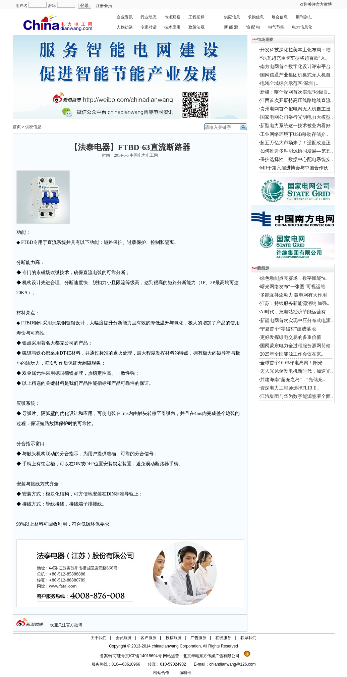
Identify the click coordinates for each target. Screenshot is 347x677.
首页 (17, 126)
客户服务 (148, 637)
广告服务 (198, 637)
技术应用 (172, 27)
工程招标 (196, 17)
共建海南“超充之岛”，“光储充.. (292, 379)
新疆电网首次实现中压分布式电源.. (296, 320)
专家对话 (148, 27)
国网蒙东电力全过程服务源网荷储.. (296, 345)
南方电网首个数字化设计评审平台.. (296, 66)
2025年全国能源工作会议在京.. (292, 354)
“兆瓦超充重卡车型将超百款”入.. (294, 58)
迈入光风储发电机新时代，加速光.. (296, 371)
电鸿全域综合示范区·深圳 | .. (289, 83)
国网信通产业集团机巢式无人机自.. (296, 74)
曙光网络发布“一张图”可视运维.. (294, 286)
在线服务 (223, 637)
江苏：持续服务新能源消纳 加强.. (295, 303)
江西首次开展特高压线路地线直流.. (296, 100)
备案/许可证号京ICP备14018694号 (131, 656)
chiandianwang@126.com (232, 664)
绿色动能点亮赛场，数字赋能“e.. (294, 278)
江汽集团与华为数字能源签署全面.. (296, 396)
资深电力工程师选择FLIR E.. (289, 387)
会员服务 (124, 637)
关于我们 (99, 637)
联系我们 (248, 637)
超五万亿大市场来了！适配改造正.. (296, 142)
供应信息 (232, 17)
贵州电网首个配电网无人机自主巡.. (296, 108)
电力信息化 (302, 27)
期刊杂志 (304, 17)
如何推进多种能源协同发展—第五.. (296, 151)
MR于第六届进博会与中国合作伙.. (295, 167)
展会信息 (280, 17)
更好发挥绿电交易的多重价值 (290, 337)
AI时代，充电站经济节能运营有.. (294, 311)
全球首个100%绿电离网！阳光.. (292, 362)
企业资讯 (125, 17)
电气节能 (276, 27)
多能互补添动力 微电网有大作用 (293, 295)
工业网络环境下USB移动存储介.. (294, 134)
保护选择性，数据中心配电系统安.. (296, 159)
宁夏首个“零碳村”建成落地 (288, 328)
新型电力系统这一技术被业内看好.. (296, 125)
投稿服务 (174, 637)
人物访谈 (125, 27)
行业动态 (148, 17)
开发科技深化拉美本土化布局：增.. (296, 49)
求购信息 (256, 17)
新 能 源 (231, 27)
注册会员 (104, 5)
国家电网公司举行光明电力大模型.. (296, 117)
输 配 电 (253, 27)
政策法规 (196, 27)
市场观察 (172, 17)
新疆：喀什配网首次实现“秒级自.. (295, 92)
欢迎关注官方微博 (316, 4)
